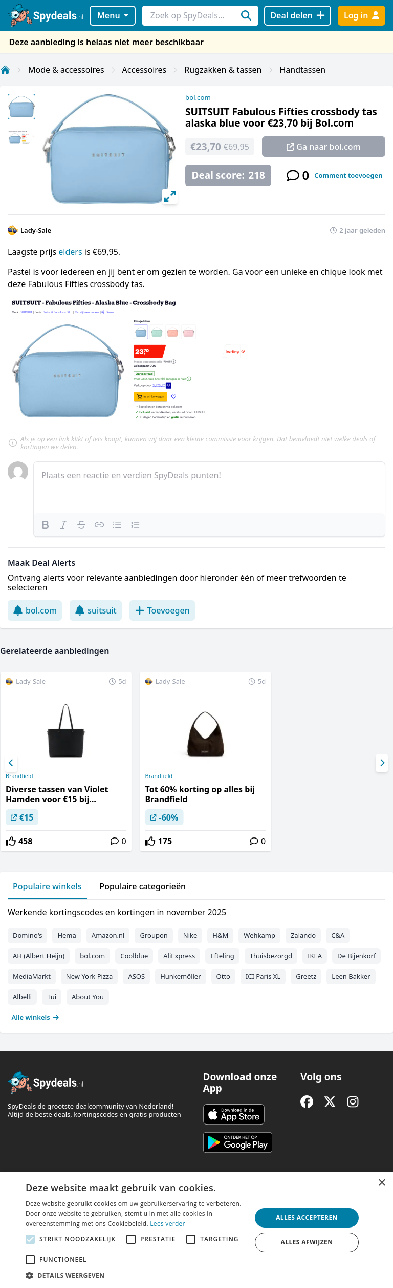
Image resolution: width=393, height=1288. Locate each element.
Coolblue (134, 955)
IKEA (315, 955)
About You (88, 996)
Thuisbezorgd (271, 955)
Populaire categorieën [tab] (143, 886)
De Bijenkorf (356, 955)
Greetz (306, 976)
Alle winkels (35, 1017)
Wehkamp (259, 935)
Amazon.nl (108, 935)
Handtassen (303, 69)
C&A (337, 935)
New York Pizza (89, 976)
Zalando (303, 935)
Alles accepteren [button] (307, 1217)
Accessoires (144, 69)
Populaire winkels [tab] (47, 886)
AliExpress (179, 955)
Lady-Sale (35, 230)
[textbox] (209, 487)
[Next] (382, 763)
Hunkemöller (180, 976)
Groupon (153, 935)
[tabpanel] (196, 962)
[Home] (5, 70)
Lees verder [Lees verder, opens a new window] (167, 1223)
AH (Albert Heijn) (38, 955)
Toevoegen (162, 610)
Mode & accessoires (66, 69)
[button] (135, 1275)
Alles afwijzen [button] (307, 1242)
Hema (66, 935)
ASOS (136, 976)
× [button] (381, 1183)
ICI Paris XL (263, 976)
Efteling (222, 955)
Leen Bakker (351, 976)
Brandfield (19, 776)
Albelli (22, 996)
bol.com (198, 97)
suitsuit (96, 610)
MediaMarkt (32, 976)
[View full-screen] (170, 196)
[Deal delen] (297, 16)
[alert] (196, 1230)
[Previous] (11, 763)
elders (71, 251)
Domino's (27, 935)
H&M (220, 935)
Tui (51, 996)
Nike (190, 935)
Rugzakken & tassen (222, 69)
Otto (223, 976)
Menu (112, 15)
